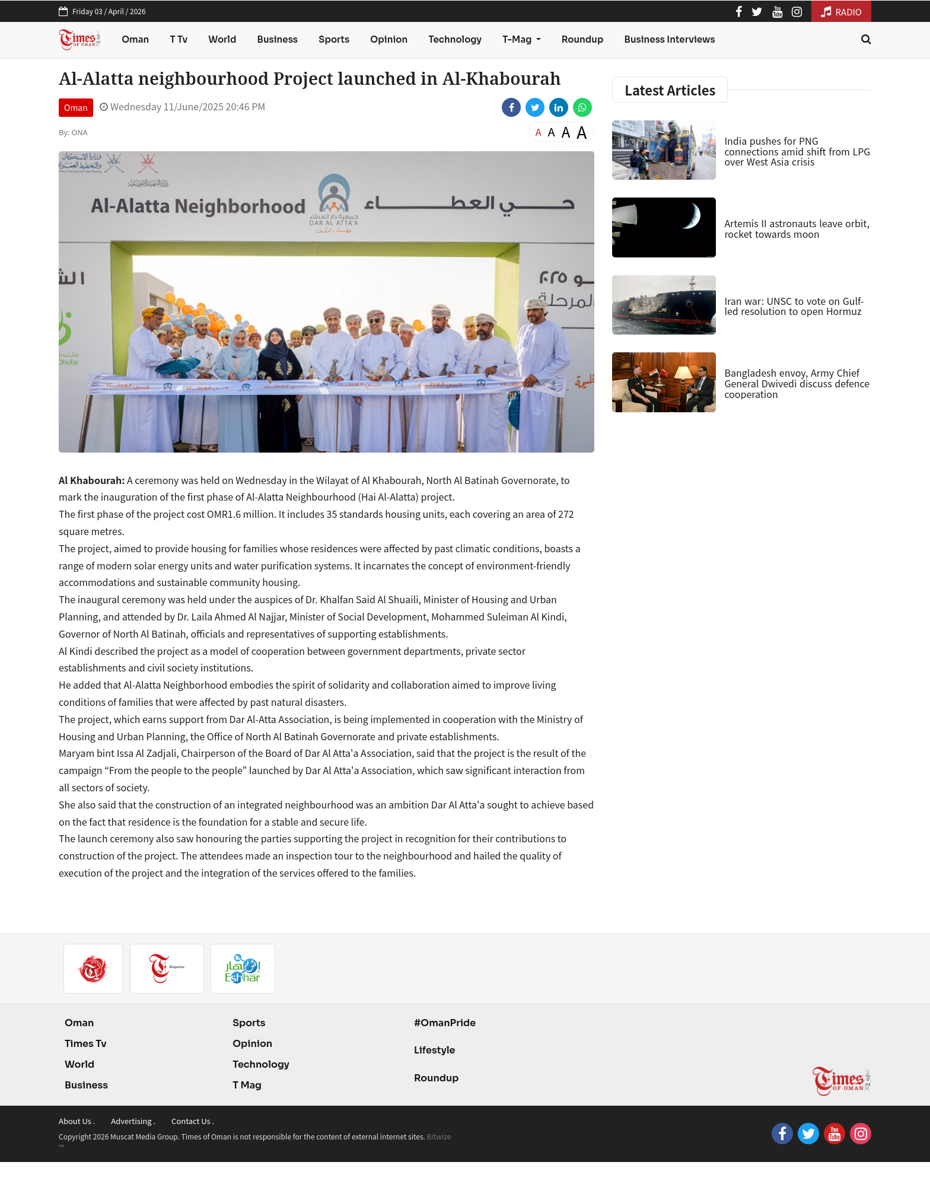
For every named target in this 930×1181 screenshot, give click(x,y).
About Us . (77, 1120)
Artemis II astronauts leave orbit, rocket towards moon (797, 228)
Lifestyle (435, 1050)
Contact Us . (192, 1120)
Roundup (583, 39)
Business (277, 39)
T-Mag (517, 39)
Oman (135, 39)
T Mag (247, 1085)
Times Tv (86, 1043)
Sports (334, 39)
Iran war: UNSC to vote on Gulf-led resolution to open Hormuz (794, 306)
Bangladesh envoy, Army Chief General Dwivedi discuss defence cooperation (797, 382)
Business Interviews (670, 39)
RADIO (841, 11)
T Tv (179, 39)
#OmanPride (445, 1023)
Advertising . (133, 1120)
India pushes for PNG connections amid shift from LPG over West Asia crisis (797, 150)
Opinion (388, 39)
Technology (455, 39)
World (222, 39)
